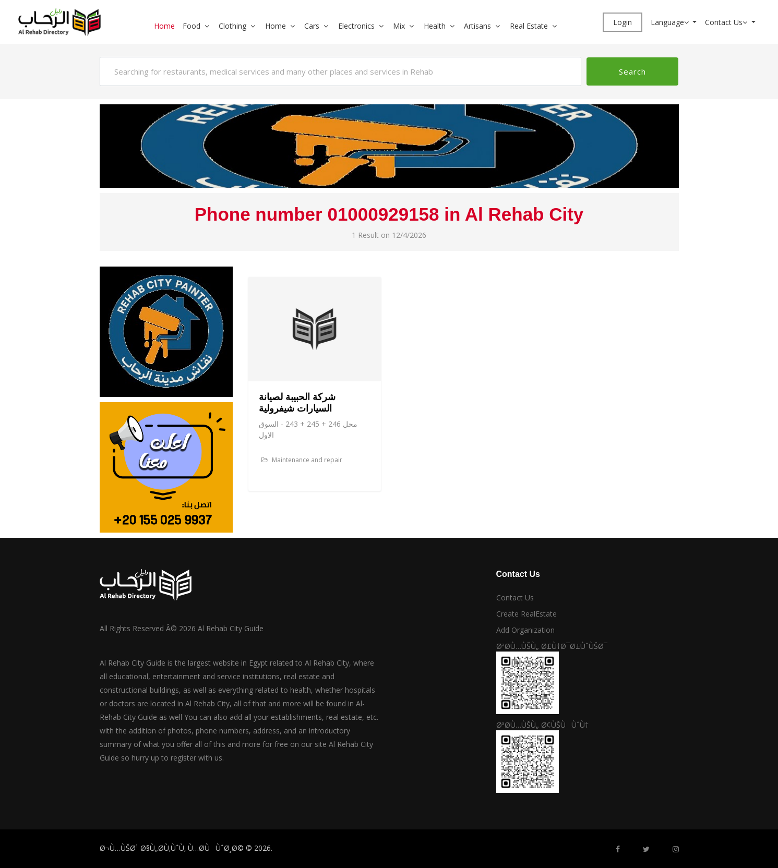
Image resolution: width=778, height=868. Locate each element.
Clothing (232, 26)
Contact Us (727, 22)
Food (191, 26)
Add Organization (525, 630)
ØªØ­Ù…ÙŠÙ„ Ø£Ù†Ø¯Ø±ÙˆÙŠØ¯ (551, 646)
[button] (210, 26)
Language (671, 22)
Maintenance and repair (301, 459)
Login (622, 22)
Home (164, 26)
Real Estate (529, 26)
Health (435, 26)
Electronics (356, 26)
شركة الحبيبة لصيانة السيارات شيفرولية (297, 403)
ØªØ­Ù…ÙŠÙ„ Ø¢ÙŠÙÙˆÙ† (542, 725)
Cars (311, 26)
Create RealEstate (526, 614)
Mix (399, 26)
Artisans (477, 26)
